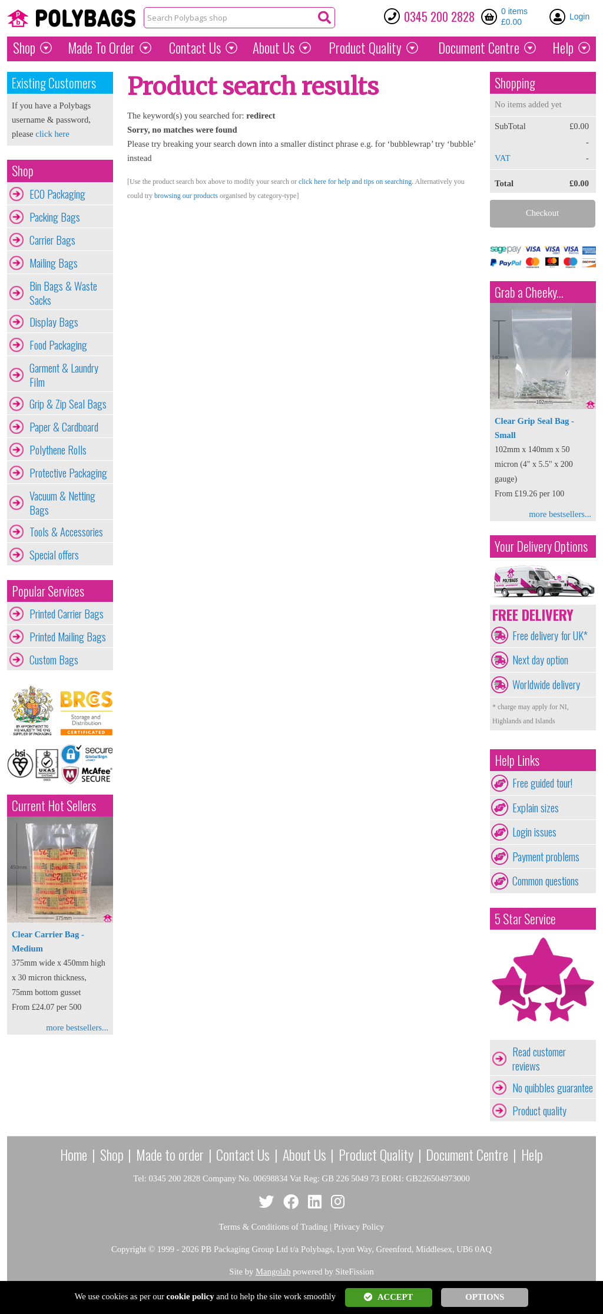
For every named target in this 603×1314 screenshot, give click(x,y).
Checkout (542, 213)
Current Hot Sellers (54, 805)
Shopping (515, 83)
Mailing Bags (53, 263)
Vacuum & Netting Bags (62, 503)
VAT (503, 158)
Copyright (128, 1249)
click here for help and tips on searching (355, 181)
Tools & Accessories (66, 532)
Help (563, 48)
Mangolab (273, 1271)
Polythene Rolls (58, 450)
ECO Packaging (57, 194)
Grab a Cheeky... (529, 292)
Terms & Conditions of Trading (273, 1226)
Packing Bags (54, 217)
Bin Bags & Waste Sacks (63, 293)
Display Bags (53, 322)
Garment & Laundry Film (63, 375)
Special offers (54, 555)
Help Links (517, 760)
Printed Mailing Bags (67, 637)
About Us (273, 48)
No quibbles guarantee (552, 1088)
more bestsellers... (77, 1027)
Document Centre (467, 1154)
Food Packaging (58, 345)
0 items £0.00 (514, 16)
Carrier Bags (52, 240)
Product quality (539, 1111)
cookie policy (190, 1296)
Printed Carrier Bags (66, 614)
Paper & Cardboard (63, 427)
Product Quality (376, 1154)
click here (52, 134)
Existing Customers (54, 83)
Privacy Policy (359, 1226)
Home (73, 1154)
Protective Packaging (68, 473)
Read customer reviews (539, 1059)
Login (579, 16)
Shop (24, 48)
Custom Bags (53, 660)
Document (478, 48)
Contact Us (195, 48)
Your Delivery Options (541, 546)
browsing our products (186, 196)
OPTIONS (484, 1297)
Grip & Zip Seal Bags (68, 404)
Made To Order (101, 48)
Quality (365, 48)
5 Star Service (525, 919)
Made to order (170, 1154)
